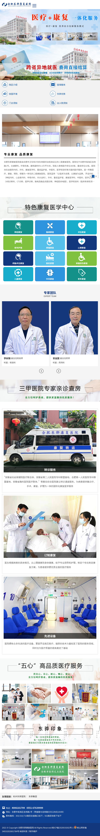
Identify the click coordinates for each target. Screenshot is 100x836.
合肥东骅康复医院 (26, 827)
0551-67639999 (35, 807)
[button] (41, 371)
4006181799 (18, 807)
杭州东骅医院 (19, 796)
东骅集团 (33, 796)
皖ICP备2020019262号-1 (62, 827)
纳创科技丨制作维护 (28, 831)
